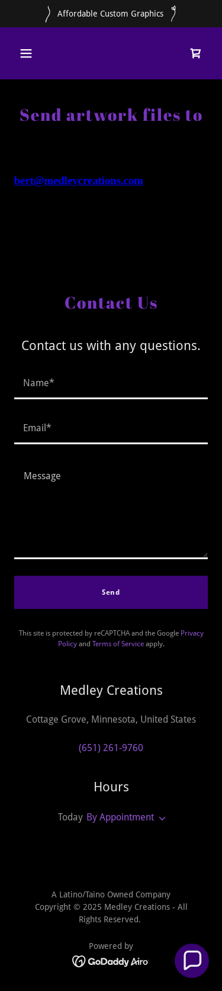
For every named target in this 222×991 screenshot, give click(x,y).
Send (111, 592)
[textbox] (111, 383)
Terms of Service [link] (118, 644)
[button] (26, 53)
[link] (196, 53)
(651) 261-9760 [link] (111, 747)
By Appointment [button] (120, 817)
